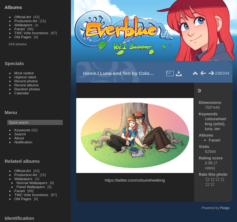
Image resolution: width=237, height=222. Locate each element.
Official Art (23, 17)
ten (217, 128)
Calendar (22, 93)
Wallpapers (23, 25)
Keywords (23, 130)
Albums (13, 7)
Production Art (26, 21)
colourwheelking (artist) (215, 121)
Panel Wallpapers (31, 187)
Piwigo (225, 208)
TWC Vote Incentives (31, 33)
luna (208, 128)
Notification (23, 142)
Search (20, 134)
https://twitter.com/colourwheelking (135, 180)
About (19, 138)
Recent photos (26, 81)
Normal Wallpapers (32, 183)
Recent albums (27, 85)
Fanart (20, 29)
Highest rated (25, 77)
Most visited (24, 73)
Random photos (27, 89)
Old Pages (23, 37)
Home (89, 73)
